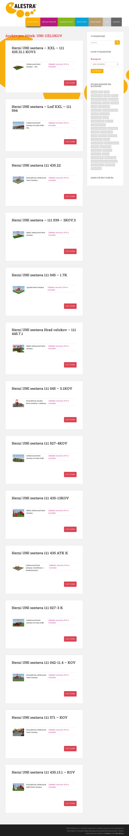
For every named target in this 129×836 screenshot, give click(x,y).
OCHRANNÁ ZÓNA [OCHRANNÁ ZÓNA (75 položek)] (98, 125)
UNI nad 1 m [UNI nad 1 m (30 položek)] (96, 154)
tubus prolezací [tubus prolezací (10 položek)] (97, 143)
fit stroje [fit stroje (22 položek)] (106, 103)
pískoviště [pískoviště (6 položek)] (95, 132)
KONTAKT (116, 22)
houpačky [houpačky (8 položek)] (114, 103)
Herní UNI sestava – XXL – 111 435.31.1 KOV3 (38, 50)
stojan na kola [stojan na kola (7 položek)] (97, 139)
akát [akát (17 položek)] (100, 92)
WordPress (120, 833)
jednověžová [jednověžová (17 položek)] (96, 110)
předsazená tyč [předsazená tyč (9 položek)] (106, 132)
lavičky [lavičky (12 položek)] (105, 117)
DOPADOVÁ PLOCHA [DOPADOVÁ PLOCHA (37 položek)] (99, 99)
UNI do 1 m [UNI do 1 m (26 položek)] (107, 150)
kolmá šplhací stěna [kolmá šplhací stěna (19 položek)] (110, 110)
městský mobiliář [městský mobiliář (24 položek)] (98, 121)
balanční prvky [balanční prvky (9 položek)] (97, 95)
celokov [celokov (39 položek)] (107, 95)
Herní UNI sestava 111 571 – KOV (40, 717)
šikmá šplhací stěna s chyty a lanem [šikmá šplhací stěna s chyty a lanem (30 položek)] (104, 161)
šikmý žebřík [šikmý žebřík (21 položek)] (109, 165)
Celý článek (70, 83)
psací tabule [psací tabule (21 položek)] (112, 128)
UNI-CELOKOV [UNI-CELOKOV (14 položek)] (105, 147)
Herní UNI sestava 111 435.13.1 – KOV (43, 772)
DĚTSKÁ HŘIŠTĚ (32, 22)
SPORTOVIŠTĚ (82, 22)
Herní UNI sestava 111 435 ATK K (40, 553)
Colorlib (107, 833)
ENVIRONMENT (95, 22)
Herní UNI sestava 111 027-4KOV (39, 443)
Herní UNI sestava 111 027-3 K (37, 607)
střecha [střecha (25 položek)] (106, 139)
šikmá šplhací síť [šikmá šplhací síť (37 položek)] (97, 165)
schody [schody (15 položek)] (94, 136)
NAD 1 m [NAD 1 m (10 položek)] (109, 121)
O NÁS (107, 22)
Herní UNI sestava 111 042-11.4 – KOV (44, 662)
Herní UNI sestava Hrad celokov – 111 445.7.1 (44, 331)
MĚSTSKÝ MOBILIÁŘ (49, 22)
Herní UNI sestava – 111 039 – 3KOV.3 (44, 220)
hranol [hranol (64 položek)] (94, 106)
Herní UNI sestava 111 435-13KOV (40, 498)
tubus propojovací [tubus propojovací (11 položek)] (111, 143)
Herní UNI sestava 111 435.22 (36, 165)
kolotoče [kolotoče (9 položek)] (95, 114)
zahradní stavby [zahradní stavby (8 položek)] (97, 157)
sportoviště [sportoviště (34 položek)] (112, 136)
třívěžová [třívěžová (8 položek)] (95, 147)
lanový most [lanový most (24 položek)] (104, 114)
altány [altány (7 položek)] (106, 92)
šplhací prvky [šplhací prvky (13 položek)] (96, 168)
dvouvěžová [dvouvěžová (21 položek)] (113, 99)
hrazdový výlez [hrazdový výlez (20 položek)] (104, 106)
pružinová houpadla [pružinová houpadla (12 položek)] (99, 128)
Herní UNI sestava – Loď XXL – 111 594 (41, 108)
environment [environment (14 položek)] (96, 103)
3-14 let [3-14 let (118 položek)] (94, 92)
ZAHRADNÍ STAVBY (66, 22)
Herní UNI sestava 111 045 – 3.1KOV (42, 388)
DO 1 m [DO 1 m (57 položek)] (114, 95)
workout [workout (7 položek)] (106, 154)
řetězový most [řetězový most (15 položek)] (110, 157)
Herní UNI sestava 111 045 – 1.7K (39, 275)
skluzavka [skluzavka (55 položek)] (102, 136)
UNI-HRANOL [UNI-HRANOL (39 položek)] (96, 150)
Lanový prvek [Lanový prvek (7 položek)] (96, 117)
